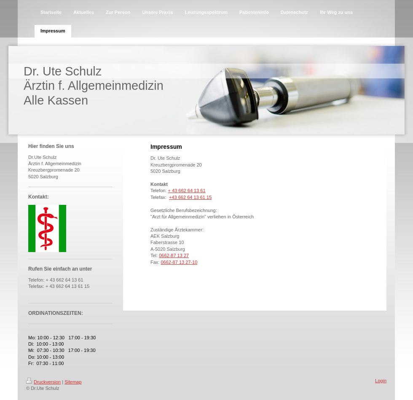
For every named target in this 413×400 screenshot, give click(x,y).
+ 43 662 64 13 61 (187, 190)
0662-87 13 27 (174, 255)
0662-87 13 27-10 (179, 262)
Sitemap (72, 381)
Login (380, 380)
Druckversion (43, 381)
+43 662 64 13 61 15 (190, 197)
